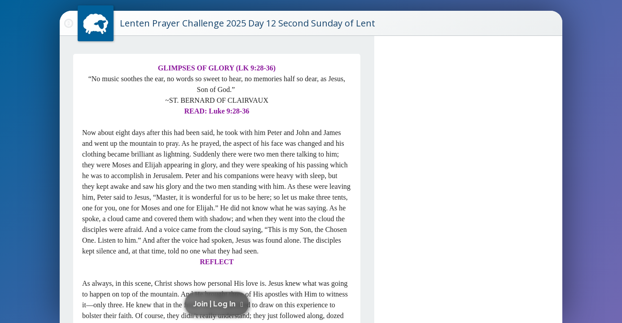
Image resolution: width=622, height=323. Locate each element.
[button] (218, 304)
